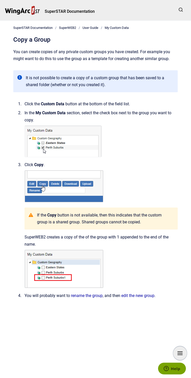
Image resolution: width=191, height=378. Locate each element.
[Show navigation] (180, 353)
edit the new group (137, 295)
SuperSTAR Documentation (70, 11)
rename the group (87, 295)
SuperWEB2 (67, 28)
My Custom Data (117, 28)
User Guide (90, 28)
